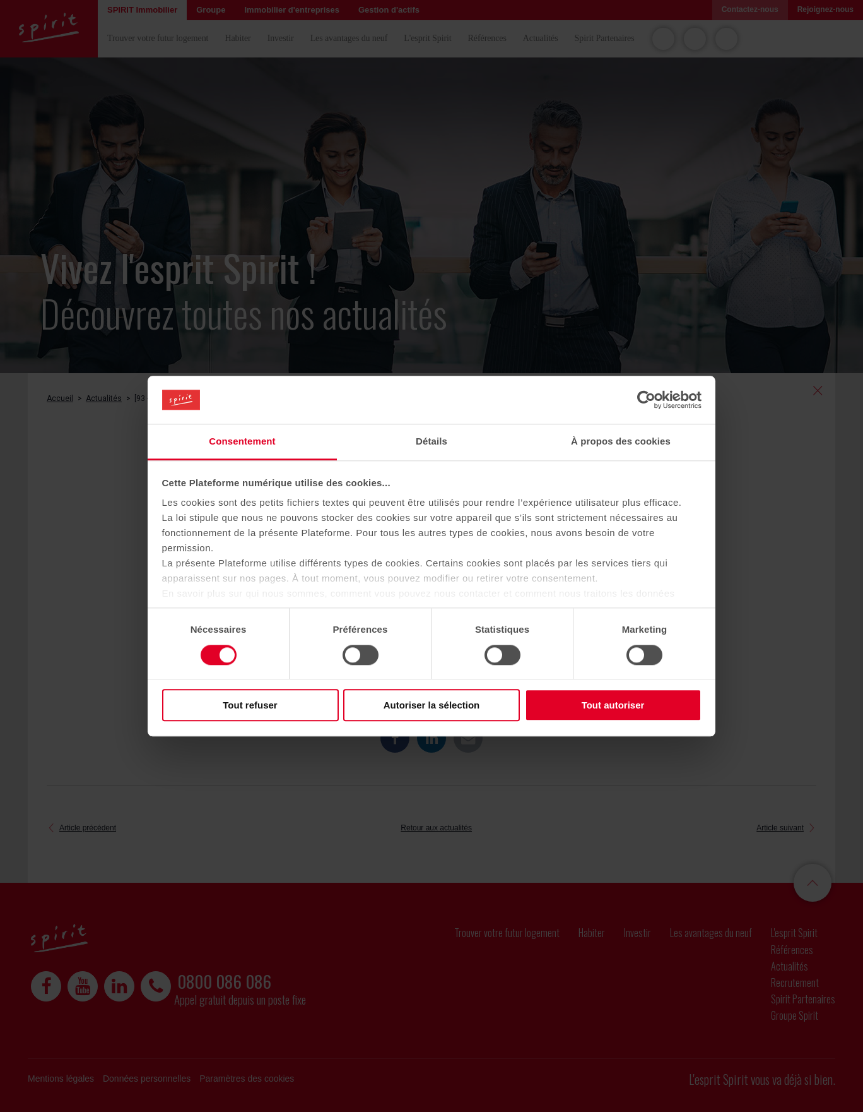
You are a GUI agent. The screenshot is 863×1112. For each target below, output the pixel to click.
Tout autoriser (613, 705)
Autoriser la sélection (432, 705)
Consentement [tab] (242, 441)
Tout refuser (250, 705)
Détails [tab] (431, 441)
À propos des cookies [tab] (621, 441)
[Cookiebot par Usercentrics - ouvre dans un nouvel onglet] (646, 399)
